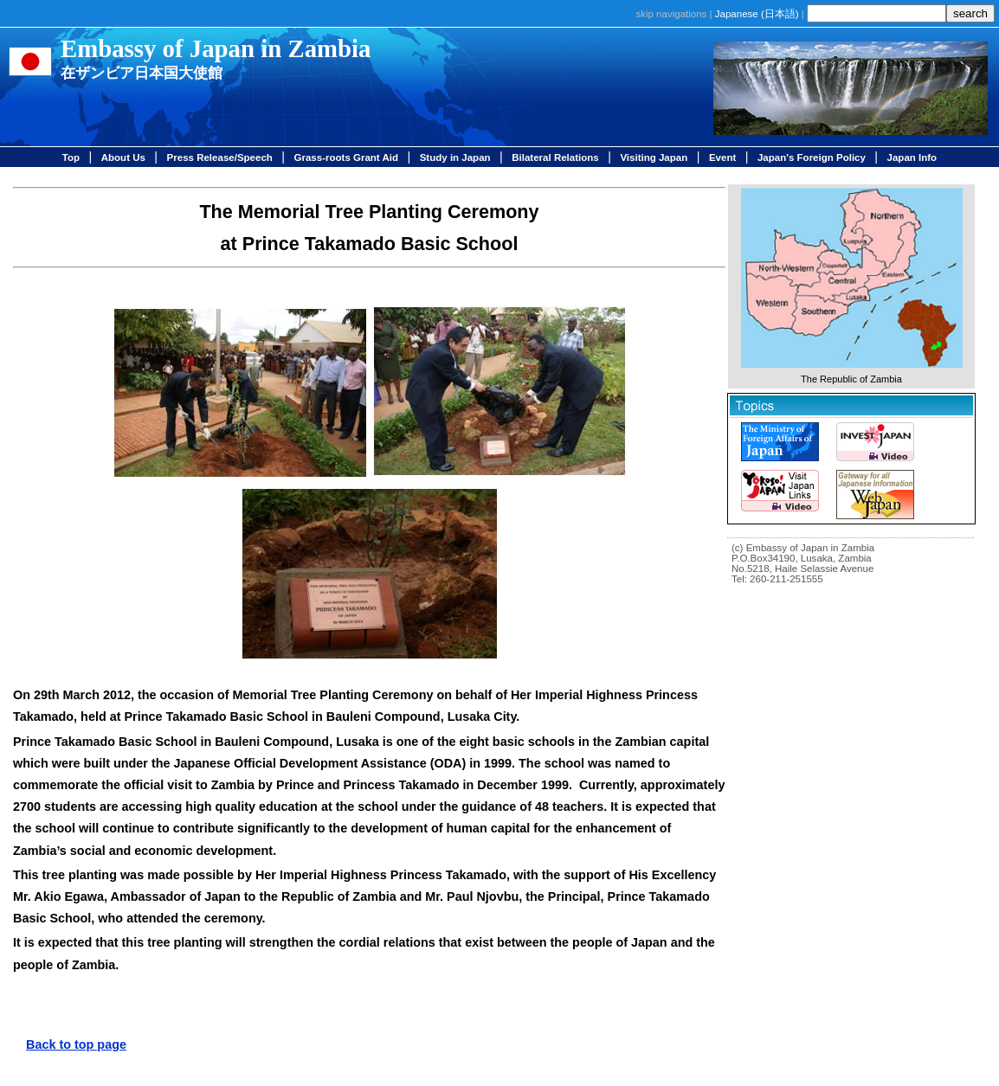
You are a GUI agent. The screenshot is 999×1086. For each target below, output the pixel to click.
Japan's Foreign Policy (811, 157)
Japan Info (912, 157)
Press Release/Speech (220, 157)
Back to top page (76, 1044)
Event (722, 157)
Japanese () (757, 14)
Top (71, 157)
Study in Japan (455, 157)
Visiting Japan (653, 157)
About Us (123, 157)
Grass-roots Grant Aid (346, 157)
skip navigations (670, 14)
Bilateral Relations (555, 157)
